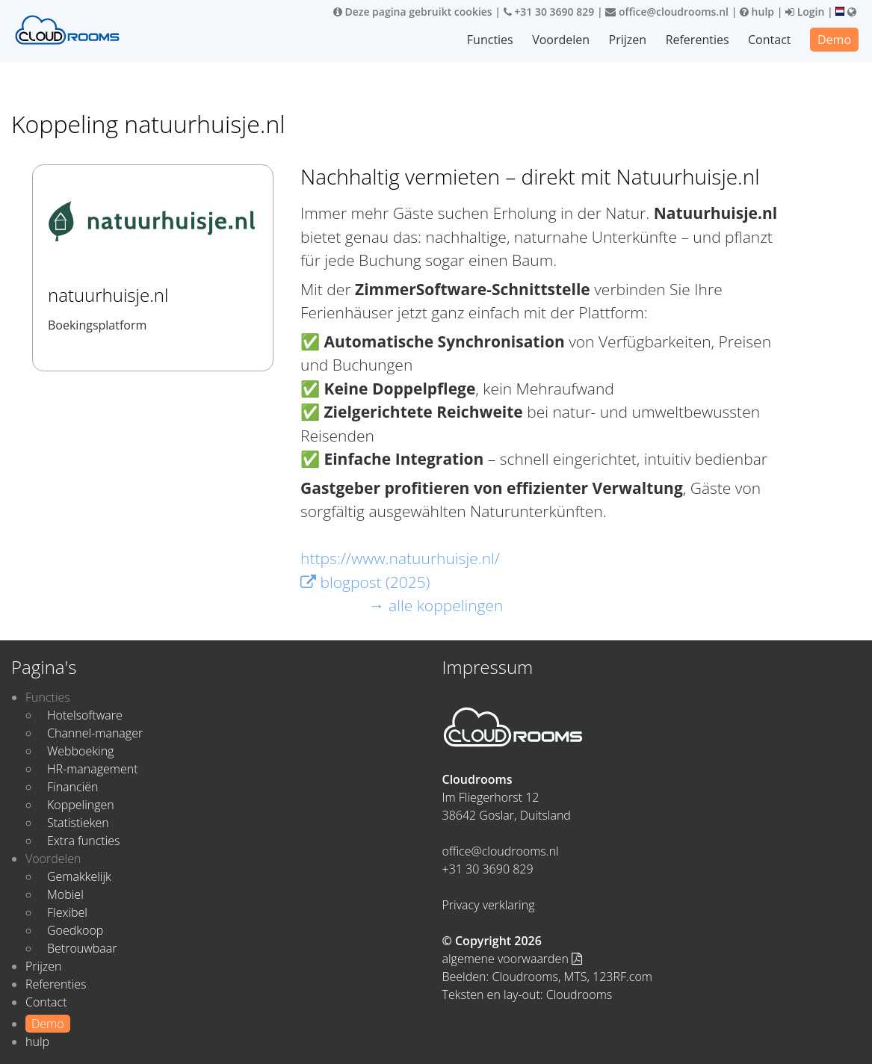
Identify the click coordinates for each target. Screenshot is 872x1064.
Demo (834, 39)
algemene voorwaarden (512, 958)
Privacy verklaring (488, 905)
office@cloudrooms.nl (667, 11)
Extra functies (83, 840)
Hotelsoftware (85, 715)
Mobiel (65, 894)
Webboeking (80, 751)
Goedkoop (75, 930)
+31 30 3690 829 (549, 11)
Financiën (72, 787)
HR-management (92, 769)
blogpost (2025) (365, 582)
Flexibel (67, 912)
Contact (769, 39)
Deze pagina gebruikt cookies (412, 11)
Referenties (697, 39)
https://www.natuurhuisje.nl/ (400, 558)
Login (804, 11)
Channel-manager (95, 733)
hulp (757, 11)
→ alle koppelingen (436, 605)
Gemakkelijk (79, 876)
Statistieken (78, 822)
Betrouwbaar (82, 948)
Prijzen (628, 39)
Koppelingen (80, 805)
